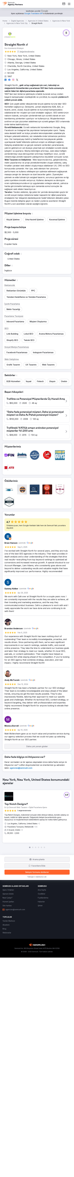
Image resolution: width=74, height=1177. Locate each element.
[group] (37, 1007)
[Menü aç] (69, 3)
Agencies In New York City (17, 23)
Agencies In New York (61, 21)
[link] (63, 4)
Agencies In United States (38, 21)
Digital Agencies (17, 21)
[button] (66, 32)
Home (5, 21)
